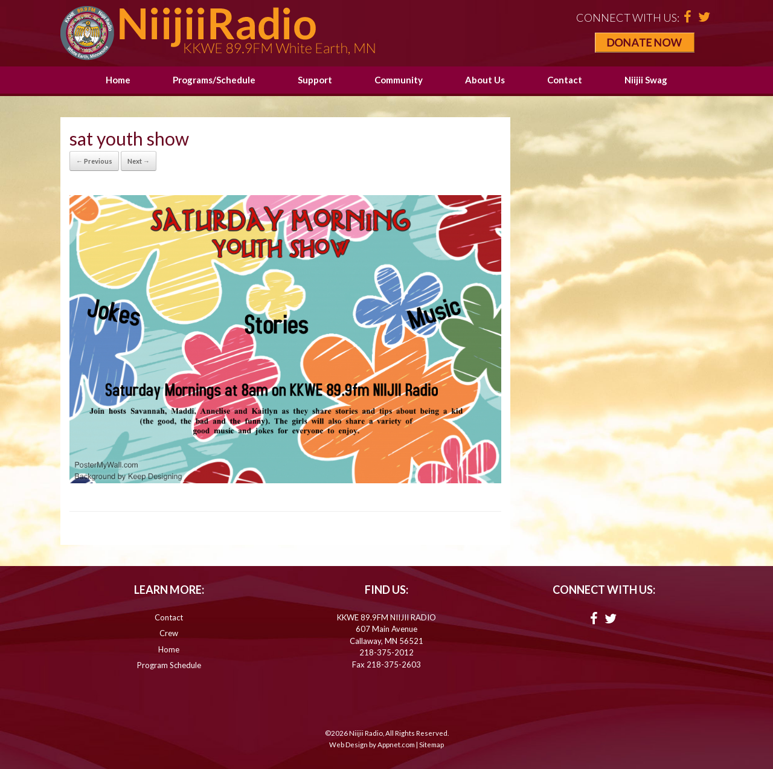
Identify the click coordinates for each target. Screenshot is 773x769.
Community (398, 79)
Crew (168, 633)
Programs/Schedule (214, 79)
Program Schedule (169, 665)
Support (315, 79)
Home (118, 79)
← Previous (94, 161)
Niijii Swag (645, 79)
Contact (564, 79)
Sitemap (431, 744)
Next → (138, 161)
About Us (485, 79)
